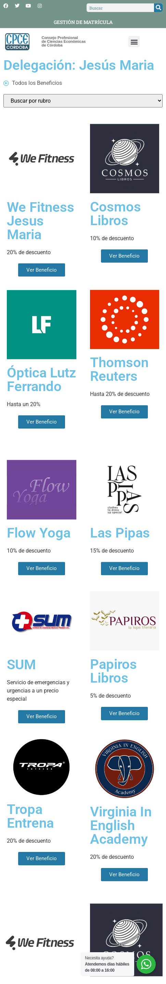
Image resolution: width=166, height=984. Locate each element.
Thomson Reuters (119, 389)
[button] (134, 41)
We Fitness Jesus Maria (40, 244)
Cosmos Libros (115, 235)
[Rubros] (83, 100)
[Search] (158, 7)
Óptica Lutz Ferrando (41, 401)
